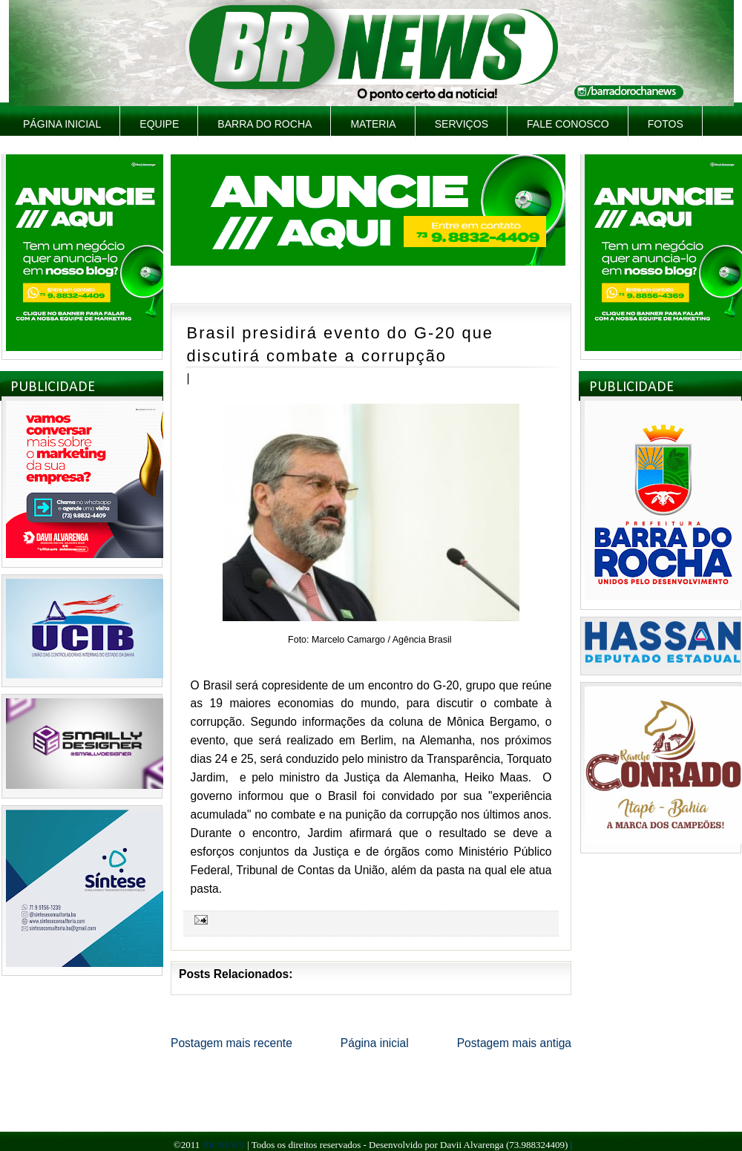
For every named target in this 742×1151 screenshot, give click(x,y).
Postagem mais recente (231, 1043)
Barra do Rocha (264, 124)
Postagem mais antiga (514, 1043)
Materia (372, 124)
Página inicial (62, 124)
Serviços (461, 124)
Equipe (159, 124)
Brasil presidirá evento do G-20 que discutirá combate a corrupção (340, 344)
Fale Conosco (568, 124)
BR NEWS (223, 1144)
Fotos (665, 124)
